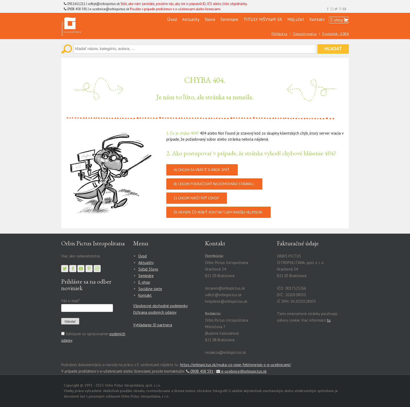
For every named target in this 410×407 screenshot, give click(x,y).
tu (329, 320)
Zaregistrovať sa (305, 34)
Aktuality (191, 19)
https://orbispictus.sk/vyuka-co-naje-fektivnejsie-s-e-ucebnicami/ (235, 364)
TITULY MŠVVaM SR (262, 19)
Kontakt (317, 19)
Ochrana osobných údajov (154, 312)
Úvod (172, 19)
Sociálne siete (150, 288)
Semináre (229, 19)
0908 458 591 (199, 371)
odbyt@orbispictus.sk (104, 4)
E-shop (336, 20)
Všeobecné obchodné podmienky (160, 305)
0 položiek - (335, 34)
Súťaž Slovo (148, 269)
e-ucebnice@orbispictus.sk (109, 9)
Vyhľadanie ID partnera (152, 324)
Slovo (210, 19)
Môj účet (295, 19)
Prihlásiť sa (279, 34)
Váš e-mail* (70, 300)
